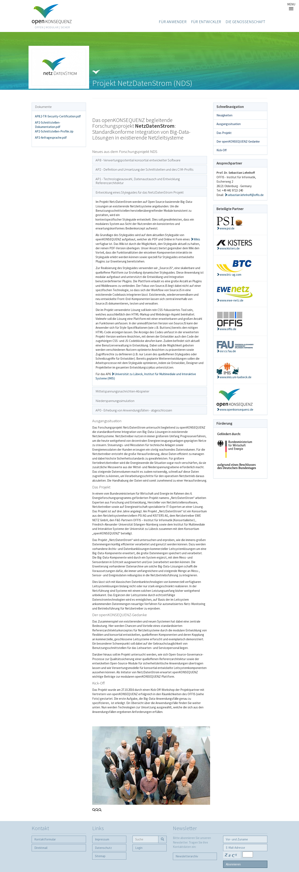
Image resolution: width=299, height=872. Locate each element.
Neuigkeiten (224, 115)
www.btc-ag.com (230, 274)
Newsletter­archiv (187, 856)
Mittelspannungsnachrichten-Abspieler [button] (122, 391)
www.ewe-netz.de (231, 300)
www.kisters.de (230, 248)
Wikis (197, 239)
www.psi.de (227, 228)
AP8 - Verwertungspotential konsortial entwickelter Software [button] (138, 160)
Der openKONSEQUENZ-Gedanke (238, 141)
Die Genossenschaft (245, 21)
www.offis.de (228, 329)
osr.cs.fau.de (228, 351)
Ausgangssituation (228, 124)
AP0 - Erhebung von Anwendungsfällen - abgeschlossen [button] (134, 410)
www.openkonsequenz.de (236, 409)
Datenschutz (103, 848)
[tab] (149, 160)
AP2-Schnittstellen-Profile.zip (54, 131)
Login (138, 848)
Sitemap (100, 856)
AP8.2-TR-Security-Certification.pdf (58, 116)
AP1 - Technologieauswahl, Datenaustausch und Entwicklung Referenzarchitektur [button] (138, 181)
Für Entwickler (206, 21)
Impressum (102, 839)
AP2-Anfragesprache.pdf (51, 137)
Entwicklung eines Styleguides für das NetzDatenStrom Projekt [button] (140, 192)
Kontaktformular (45, 839)
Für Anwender (172, 21)
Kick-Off (221, 150)
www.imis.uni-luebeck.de (235, 377)
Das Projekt (224, 133)
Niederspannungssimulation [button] (115, 400)
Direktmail (40, 848)
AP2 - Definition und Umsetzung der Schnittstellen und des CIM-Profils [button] (144, 169)
